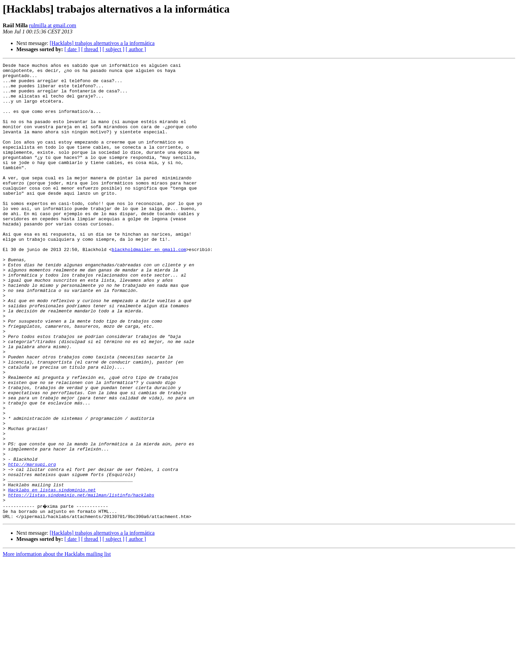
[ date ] (72, 49)
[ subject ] (113, 49)
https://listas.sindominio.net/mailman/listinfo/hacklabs (81, 582)
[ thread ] (91, 49)
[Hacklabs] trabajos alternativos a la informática (102, 43)
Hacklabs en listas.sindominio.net (52, 576)
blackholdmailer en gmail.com (149, 287)
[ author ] (136, 49)
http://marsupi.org (32, 545)
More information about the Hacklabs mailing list (57, 644)
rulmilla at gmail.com (52, 25)
